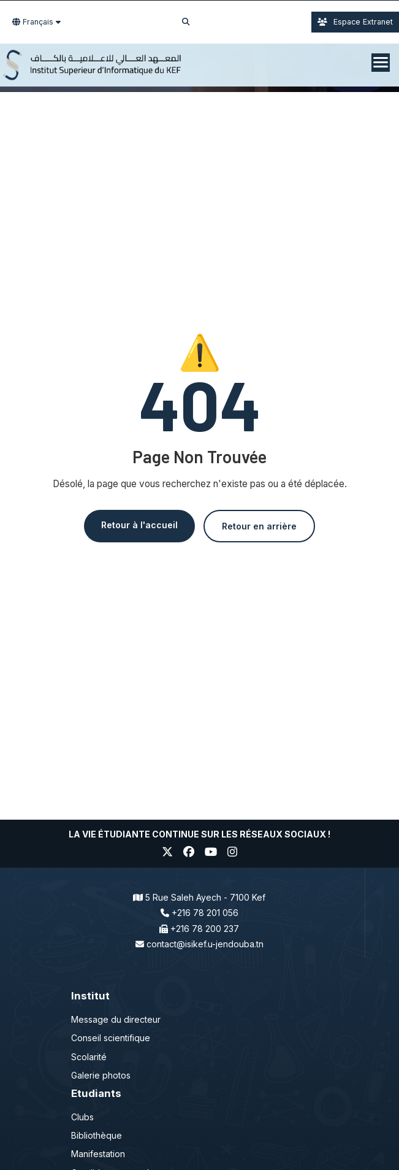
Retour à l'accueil (139, 525)
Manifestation (98, 1154)
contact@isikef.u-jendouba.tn (205, 944)
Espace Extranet (355, 21)
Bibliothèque (96, 1135)
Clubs (82, 1117)
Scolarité (89, 1057)
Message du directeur (116, 1019)
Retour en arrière (259, 526)
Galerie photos (101, 1075)
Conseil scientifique (110, 1038)
